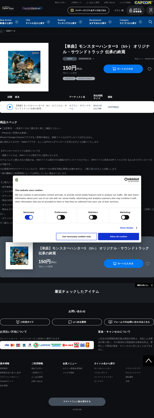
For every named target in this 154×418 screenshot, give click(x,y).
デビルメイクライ (133, 373)
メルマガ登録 (125, 2)
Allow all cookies (118, 236)
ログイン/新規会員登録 (72, 368)
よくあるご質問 (92, 2)
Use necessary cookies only (76, 236)
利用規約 (4, 368)
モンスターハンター (102, 368)
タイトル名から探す (38, 21)
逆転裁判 (129, 377)
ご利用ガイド (76, 2)
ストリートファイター (103, 377)
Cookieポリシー (7, 381)
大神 (127, 381)
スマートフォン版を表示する (77, 401)
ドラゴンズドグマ (133, 368)
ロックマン (99, 381)
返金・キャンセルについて (114, 331)
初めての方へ (60, 2)
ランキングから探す (70, 21)
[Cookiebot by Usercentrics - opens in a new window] (126, 180)
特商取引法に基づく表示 (10, 373)
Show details (126, 228)
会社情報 (4, 385)
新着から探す (11, 21)
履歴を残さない (143, 285)
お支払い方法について (13, 331)
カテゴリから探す (131, 21)
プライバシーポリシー (9, 377)
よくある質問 (37, 377)
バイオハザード (100, 373)
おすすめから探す (101, 21)
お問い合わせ (109, 2)
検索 (150, 21)
